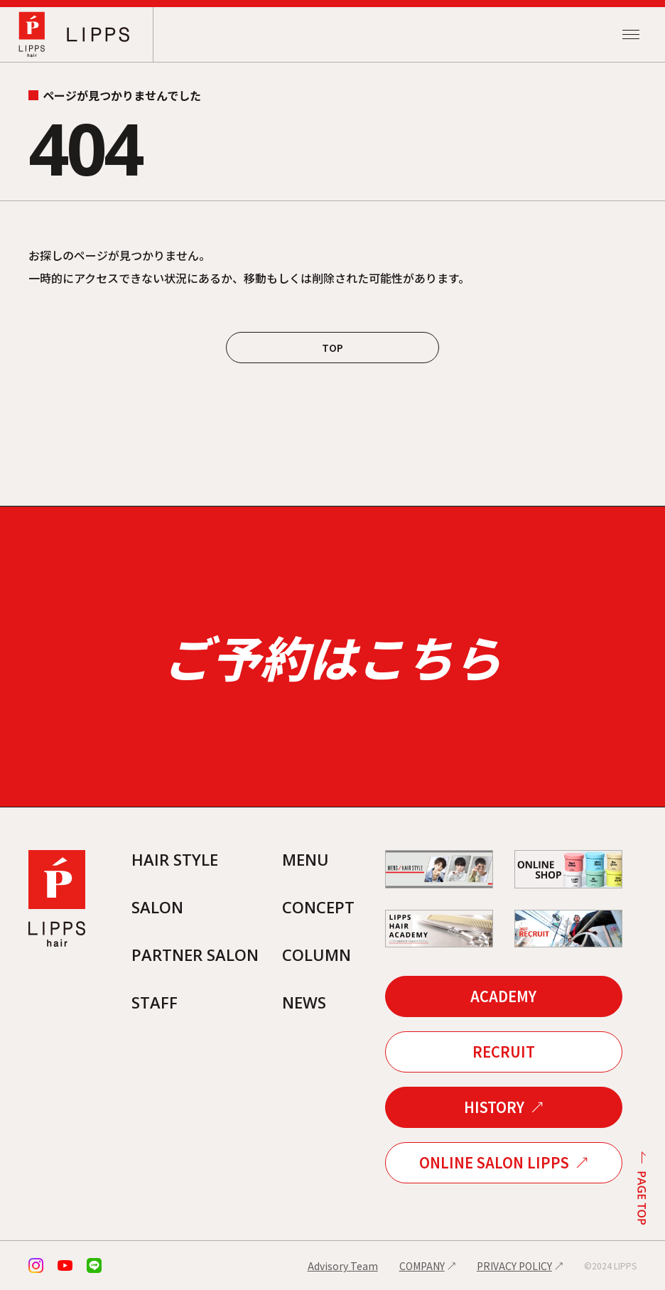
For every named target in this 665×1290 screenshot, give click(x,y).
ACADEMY (503, 996)
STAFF (154, 1002)
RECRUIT (503, 1051)
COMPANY (422, 1266)
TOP (332, 347)
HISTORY (494, 1107)
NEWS (304, 1002)
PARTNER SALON (195, 954)
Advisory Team (343, 1266)
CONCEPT (318, 907)
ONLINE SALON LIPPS (494, 1162)
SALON (157, 907)
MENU (305, 859)
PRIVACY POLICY (514, 1266)
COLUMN (316, 954)
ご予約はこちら (332, 656)
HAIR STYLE (174, 859)
